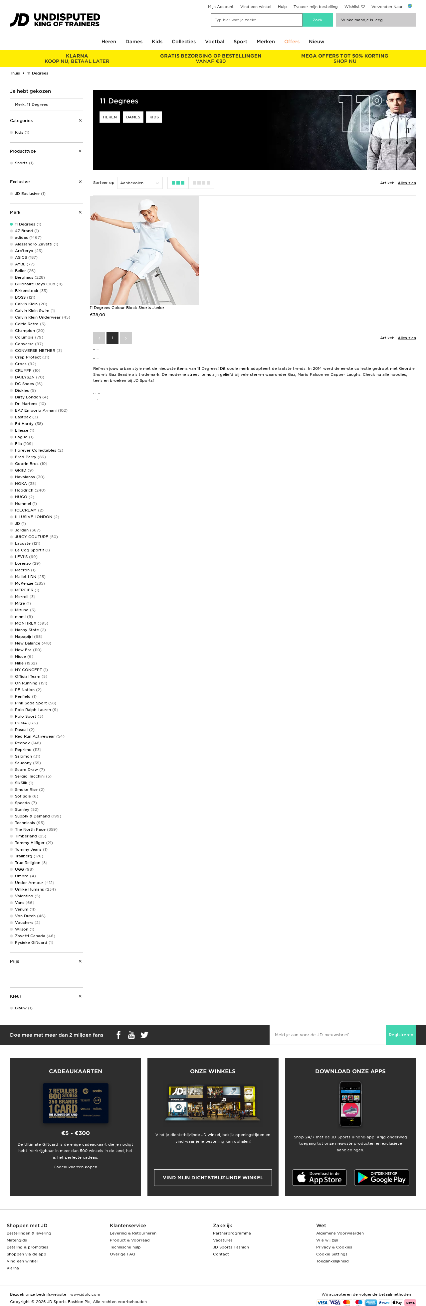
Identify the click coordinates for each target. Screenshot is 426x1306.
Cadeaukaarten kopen (75, 1167)
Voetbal (214, 41)
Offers (292, 41)
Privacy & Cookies (334, 1247)
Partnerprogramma (232, 1233)
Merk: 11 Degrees (31, 104)
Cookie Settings (331, 1254)
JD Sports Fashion (231, 1247)
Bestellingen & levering (29, 1233)
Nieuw (316, 41)
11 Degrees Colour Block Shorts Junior (127, 306)
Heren (109, 41)
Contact (221, 1254)
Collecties (184, 41)
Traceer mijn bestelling (316, 6)
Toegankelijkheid (332, 1261)
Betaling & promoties (27, 1247)
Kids (157, 41)
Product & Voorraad (130, 1240)
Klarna (13, 1268)
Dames (133, 41)
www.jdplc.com (84, 1294)
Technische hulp (125, 1247)
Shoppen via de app (26, 1254)
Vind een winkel (255, 6)
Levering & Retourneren (133, 1233)
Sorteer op (103, 182)
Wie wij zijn (327, 1240)
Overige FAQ (122, 1254)
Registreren (401, 1034)
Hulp (282, 6)
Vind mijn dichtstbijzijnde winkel (213, 1177)
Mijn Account (221, 6)
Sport (240, 41)
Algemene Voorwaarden (340, 1233)
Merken (266, 41)
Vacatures (223, 1240)
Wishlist (352, 6)
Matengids (17, 1240)
